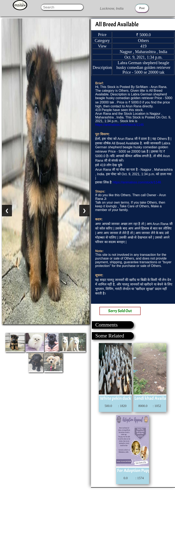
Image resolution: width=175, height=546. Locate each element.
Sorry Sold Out (120, 310)
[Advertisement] (87, 516)
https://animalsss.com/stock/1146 (119, 124)
